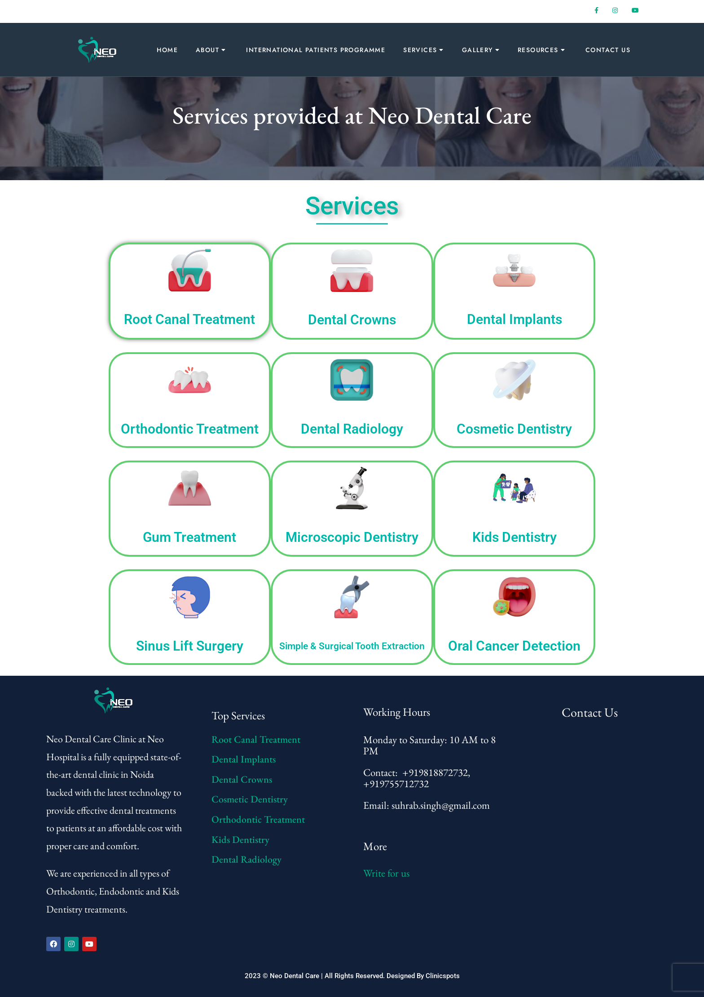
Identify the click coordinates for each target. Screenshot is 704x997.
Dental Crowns (352, 320)
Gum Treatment (189, 537)
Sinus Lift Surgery (189, 646)
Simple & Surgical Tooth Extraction (352, 646)
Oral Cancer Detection (514, 646)
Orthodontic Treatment (190, 429)
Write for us (386, 873)
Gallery (477, 49)
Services (420, 49)
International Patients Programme (315, 49)
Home (167, 49)
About (207, 49)
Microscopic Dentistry (352, 537)
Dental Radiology (352, 429)
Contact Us (607, 49)
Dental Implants (514, 319)
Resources (538, 49)
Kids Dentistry (514, 537)
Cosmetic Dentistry (514, 429)
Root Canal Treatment (189, 319)
